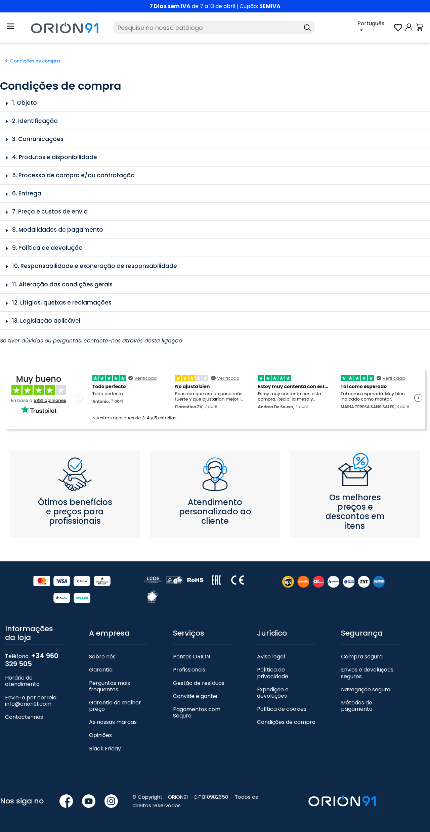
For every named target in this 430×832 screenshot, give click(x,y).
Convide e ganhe (195, 696)
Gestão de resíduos (198, 683)
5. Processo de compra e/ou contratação (73, 175)
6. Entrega (26, 193)
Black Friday (105, 748)
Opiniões (100, 735)
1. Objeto (24, 103)
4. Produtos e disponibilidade (54, 157)
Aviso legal (271, 656)
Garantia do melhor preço (115, 706)
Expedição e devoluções (273, 693)
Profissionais (189, 670)
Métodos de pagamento (357, 706)
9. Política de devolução (47, 248)
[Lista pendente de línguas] (375, 27)
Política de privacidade (272, 673)
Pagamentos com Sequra (196, 712)
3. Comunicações (37, 139)
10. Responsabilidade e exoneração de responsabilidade (94, 266)
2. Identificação (35, 121)
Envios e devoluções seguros (367, 673)
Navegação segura (365, 689)
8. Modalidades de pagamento (57, 230)
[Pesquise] (214, 27)
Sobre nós (102, 656)
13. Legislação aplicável (46, 321)
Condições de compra (286, 722)
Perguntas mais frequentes (109, 686)
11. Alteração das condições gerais (62, 284)
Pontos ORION (191, 656)
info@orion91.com (28, 704)
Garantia (101, 670)
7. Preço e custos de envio (50, 211)
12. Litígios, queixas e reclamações (62, 302)
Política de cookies (281, 709)
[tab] (215, 103)
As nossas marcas (113, 722)
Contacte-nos (24, 717)
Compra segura (362, 656)
